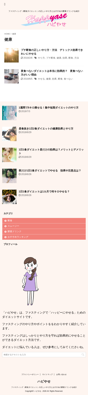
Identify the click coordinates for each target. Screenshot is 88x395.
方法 (76, 58)
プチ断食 (50, 58)
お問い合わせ (61, 374)
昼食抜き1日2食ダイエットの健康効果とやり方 (46, 128)
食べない (68, 79)
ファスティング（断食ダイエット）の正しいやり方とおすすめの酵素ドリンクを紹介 (44, 387)
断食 (70, 58)
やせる (41, 79)
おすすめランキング (18, 237)
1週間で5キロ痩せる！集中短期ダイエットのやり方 (49, 107)
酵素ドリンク (14, 231)
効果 (65, 58)
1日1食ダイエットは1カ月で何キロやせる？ (44, 191)
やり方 (41, 58)
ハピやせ (44, 381)
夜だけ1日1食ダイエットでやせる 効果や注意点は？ (50, 170)
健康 (59, 58)
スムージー (13, 226)
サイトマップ (47, 374)
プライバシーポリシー (30, 374)
